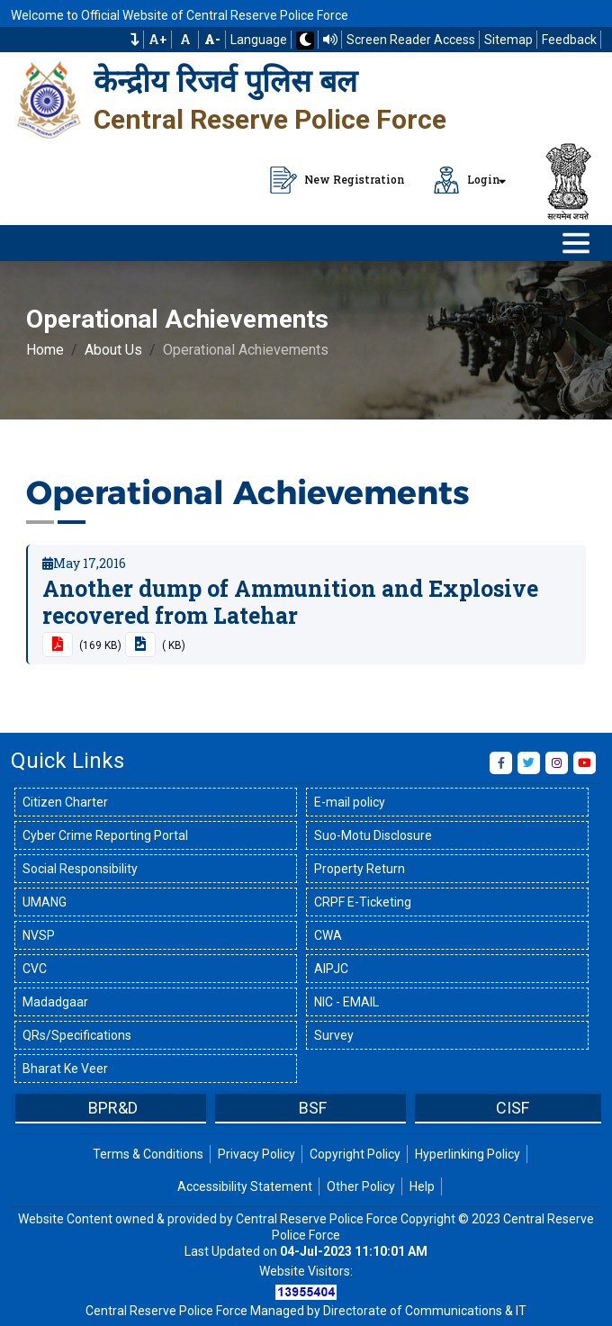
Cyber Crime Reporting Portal (105, 835)
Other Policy (361, 1186)
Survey (334, 1035)
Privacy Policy (256, 1154)
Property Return (359, 868)
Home (45, 349)
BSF (313, 1107)
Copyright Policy (355, 1154)
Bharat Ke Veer (65, 1068)
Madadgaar (55, 1002)
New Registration (337, 180)
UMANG (44, 902)
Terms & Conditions (148, 1154)
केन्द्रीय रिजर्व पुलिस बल (225, 81)
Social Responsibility (80, 868)
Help (422, 1186)
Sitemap (508, 39)
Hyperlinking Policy (467, 1154)
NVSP (38, 935)
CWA (328, 935)
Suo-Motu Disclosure (373, 835)
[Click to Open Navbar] (576, 243)
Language (258, 39)
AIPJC (331, 968)
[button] (135, 39)
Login (466, 180)
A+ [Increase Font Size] (157, 39)
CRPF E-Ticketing (362, 902)
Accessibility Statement (244, 1186)
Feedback (569, 39)
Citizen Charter (65, 802)
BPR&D (113, 1107)
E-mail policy (349, 802)
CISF (512, 1107)
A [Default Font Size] (185, 39)
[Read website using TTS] (330, 39)
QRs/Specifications (76, 1035)
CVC (34, 968)
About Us (113, 349)
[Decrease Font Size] (212, 39)
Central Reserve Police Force (270, 119)
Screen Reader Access (410, 39)
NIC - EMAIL (346, 1002)
